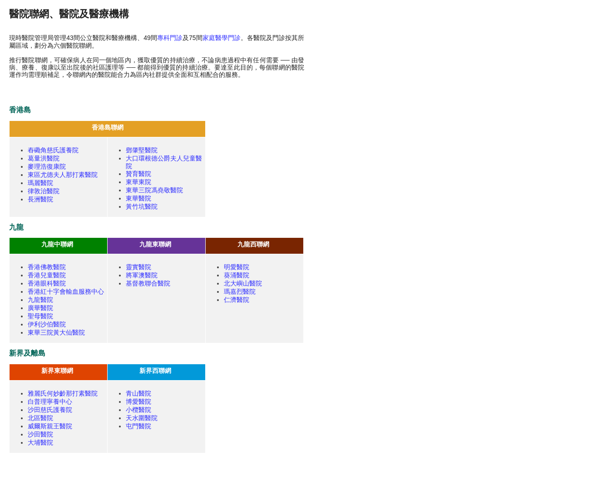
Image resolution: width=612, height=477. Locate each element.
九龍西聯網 (253, 244)
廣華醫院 (40, 307)
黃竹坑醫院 (142, 206)
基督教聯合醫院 (148, 283)
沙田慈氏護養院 (50, 409)
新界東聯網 (57, 370)
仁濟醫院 (236, 299)
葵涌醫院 (236, 275)
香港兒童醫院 (47, 275)
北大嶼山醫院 (243, 283)
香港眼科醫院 (47, 283)
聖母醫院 (40, 316)
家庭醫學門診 (221, 37)
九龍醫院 (40, 299)
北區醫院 (40, 418)
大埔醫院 (40, 442)
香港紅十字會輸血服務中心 (66, 291)
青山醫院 (138, 393)
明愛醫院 (236, 267)
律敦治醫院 (43, 191)
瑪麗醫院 (40, 182)
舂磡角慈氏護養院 (53, 150)
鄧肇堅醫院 (142, 150)
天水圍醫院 (142, 418)
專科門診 (170, 37)
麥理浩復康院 (47, 166)
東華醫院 (138, 198)
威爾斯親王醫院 (50, 426)
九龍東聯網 (155, 244)
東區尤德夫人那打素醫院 (63, 174)
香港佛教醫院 (47, 267)
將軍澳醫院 (142, 275)
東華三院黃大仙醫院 (56, 332)
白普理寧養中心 (50, 401)
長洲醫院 (40, 199)
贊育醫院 (138, 173)
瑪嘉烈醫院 (240, 291)
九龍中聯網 (57, 244)
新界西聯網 (155, 370)
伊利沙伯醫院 (47, 324)
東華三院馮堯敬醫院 (154, 190)
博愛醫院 (138, 401)
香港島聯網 (107, 127)
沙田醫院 (40, 434)
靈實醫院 (138, 267)
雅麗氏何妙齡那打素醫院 (63, 393)
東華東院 (138, 182)
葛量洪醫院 (43, 158)
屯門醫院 (138, 426)
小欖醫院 (138, 409)
